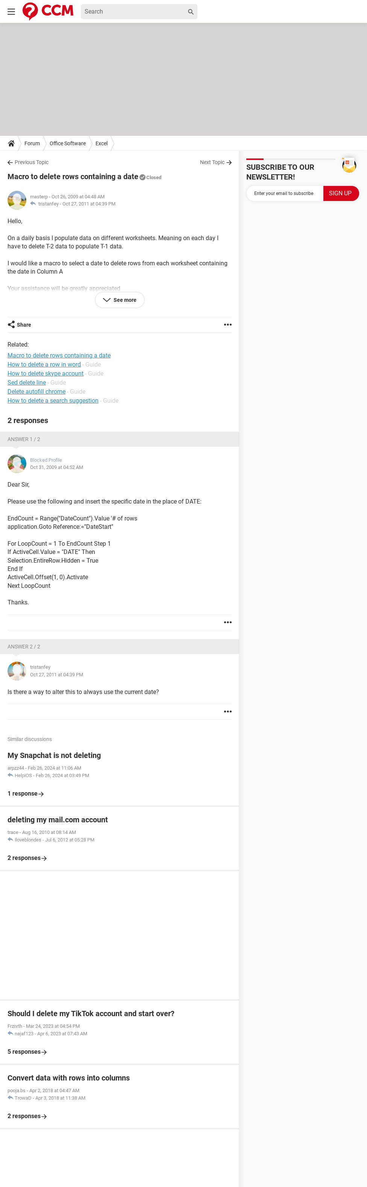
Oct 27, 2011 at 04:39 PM (88, 204)
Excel (102, 143)
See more (124, 300)
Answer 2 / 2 (24, 647)
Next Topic (212, 162)
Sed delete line (27, 382)
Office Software (68, 143)
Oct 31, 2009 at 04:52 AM (56, 467)
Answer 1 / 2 (24, 439)
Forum (32, 143)
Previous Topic (32, 162)
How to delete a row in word (44, 364)
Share (24, 325)
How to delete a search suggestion (53, 400)
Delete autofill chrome (36, 391)
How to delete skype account (45, 373)
